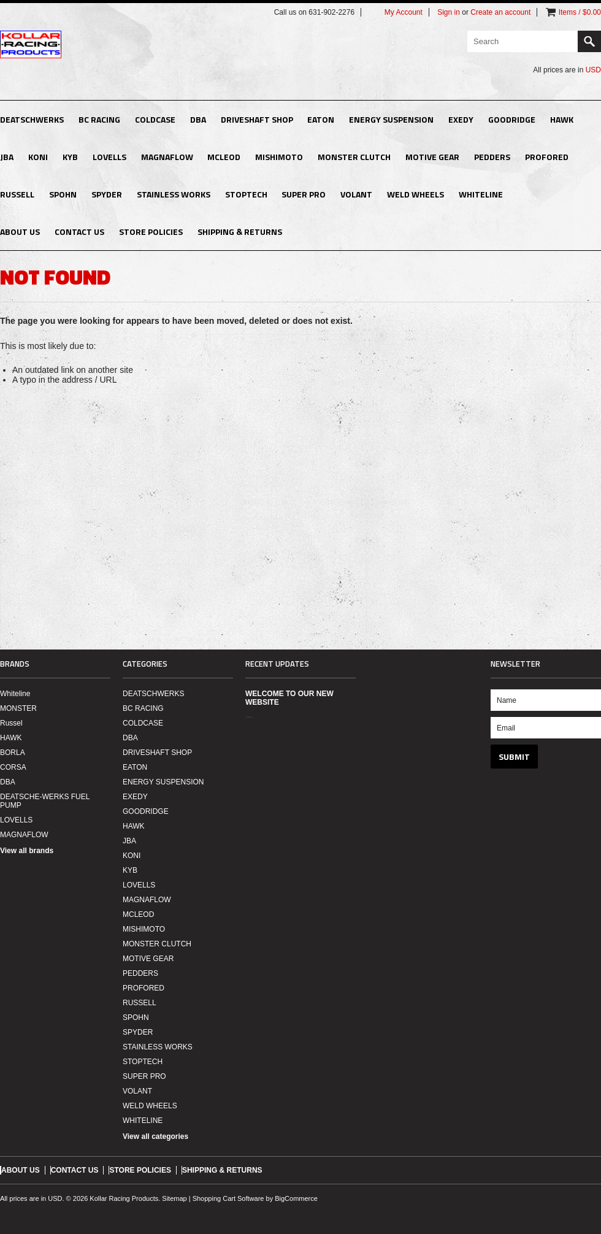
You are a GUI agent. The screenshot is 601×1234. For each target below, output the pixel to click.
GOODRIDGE (511, 119)
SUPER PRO (303, 194)
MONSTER (18, 708)
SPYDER (106, 194)
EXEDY (460, 119)
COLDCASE (155, 119)
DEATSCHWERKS (32, 119)
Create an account (500, 12)
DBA (198, 119)
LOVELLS (109, 156)
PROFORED (546, 156)
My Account (404, 12)
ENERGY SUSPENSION (391, 119)
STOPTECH (246, 194)
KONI (38, 156)
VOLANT (356, 194)
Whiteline (15, 693)
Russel (11, 723)
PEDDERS (492, 156)
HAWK (561, 119)
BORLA (12, 752)
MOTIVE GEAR (432, 156)
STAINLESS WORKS (173, 194)
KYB (70, 156)
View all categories (155, 1136)
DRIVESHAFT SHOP (257, 119)
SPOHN (63, 194)
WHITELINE (481, 194)
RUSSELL (17, 194)
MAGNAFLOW (167, 156)
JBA (6, 156)
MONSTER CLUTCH (354, 156)
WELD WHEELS (415, 194)
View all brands (26, 850)
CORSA (13, 767)
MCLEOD (223, 156)
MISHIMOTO (279, 156)
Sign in (448, 12)
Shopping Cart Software (228, 1198)
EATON (320, 119)
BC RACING (99, 119)
